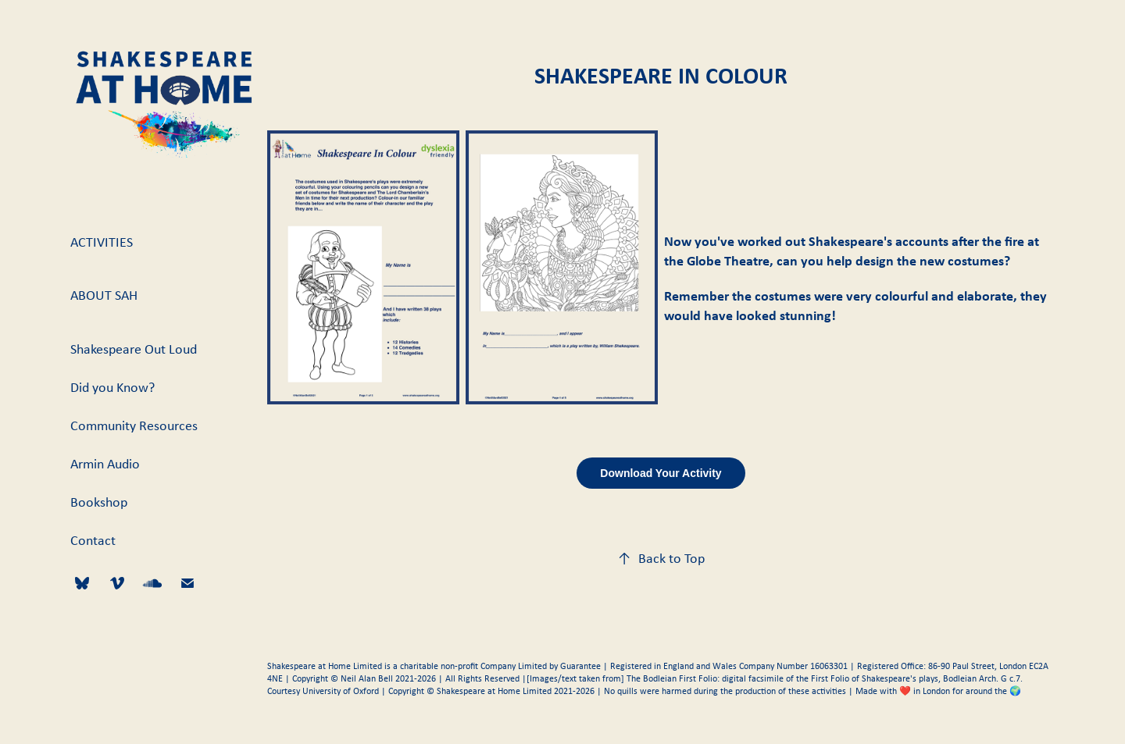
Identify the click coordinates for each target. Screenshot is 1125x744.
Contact (93, 540)
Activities (101, 242)
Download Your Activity (660, 473)
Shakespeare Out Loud (133, 349)
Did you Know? (112, 387)
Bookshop (98, 502)
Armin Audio (105, 463)
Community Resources (134, 425)
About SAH (104, 295)
